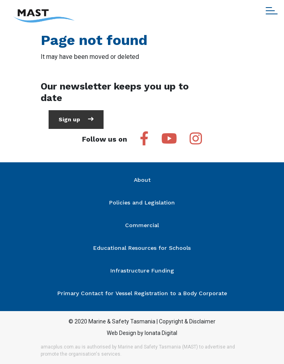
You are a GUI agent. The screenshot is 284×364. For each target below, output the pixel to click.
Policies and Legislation (142, 202)
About (142, 180)
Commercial (142, 225)
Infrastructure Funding (142, 270)
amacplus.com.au (60, 347)
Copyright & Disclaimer (187, 321)
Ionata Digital (161, 333)
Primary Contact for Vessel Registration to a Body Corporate (142, 293)
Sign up (76, 119)
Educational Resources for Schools (142, 248)
